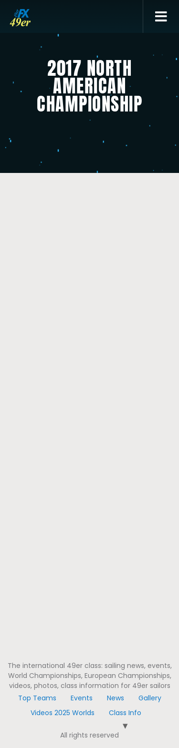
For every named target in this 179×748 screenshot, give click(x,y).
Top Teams (37, 698)
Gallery (149, 698)
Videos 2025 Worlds (63, 713)
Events (82, 698)
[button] (161, 17)
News (115, 698)
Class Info (125, 713)
